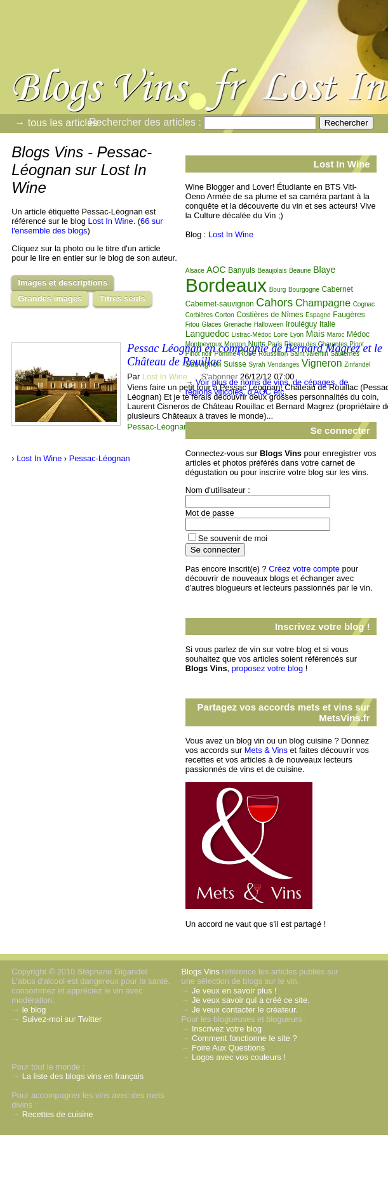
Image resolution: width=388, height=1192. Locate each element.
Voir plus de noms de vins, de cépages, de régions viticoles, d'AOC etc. (267, 386)
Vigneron (322, 363)
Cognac (364, 304)
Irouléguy (301, 324)
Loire (281, 334)
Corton (224, 314)
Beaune (300, 270)
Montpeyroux (203, 344)
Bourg (277, 289)
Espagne (317, 314)
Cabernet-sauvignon (219, 303)
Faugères (349, 314)
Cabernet (336, 289)
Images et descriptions (62, 282)
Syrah (257, 364)
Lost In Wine (110, 221)
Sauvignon (203, 364)
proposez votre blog (267, 668)
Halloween (269, 324)
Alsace (194, 270)
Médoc (358, 334)
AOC (215, 270)
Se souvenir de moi (233, 538)
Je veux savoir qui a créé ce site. (251, 1000)
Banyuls (241, 270)
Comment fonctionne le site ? (244, 1038)
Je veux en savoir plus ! (234, 990)
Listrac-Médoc (252, 334)
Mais (315, 334)
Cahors (274, 302)
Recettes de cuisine (57, 1114)
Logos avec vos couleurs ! (239, 1057)
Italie (327, 324)
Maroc (336, 334)
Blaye (324, 270)
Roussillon (273, 353)
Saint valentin (309, 353)
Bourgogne (303, 289)
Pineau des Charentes (315, 344)
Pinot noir (198, 353)
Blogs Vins (201, 971)
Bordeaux (226, 285)
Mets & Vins (266, 750)
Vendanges (283, 364)
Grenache (237, 324)
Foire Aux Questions (228, 1047)
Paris (274, 344)
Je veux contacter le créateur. (245, 1009)
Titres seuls (122, 298)
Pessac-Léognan (157, 426)
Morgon (235, 344)
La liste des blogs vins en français (83, 1076)
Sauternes (344, 353)
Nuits (256, 343)
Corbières (199, 314)
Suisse (235, 364)
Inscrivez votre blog (227, 1028)
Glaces (211, 324)
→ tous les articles (56, 122)
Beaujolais (271, 270)
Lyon (297, 334)
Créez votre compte (304, 568)
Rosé (248, 353)
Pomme (225, 353)
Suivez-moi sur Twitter (62, 1019)
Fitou (192, 324)
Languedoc (207, 334)
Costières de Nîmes (269, 314)
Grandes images (50, 298)
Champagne (323, 303)
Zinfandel (357, 364)
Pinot (356, 344)
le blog (34, 1009)
